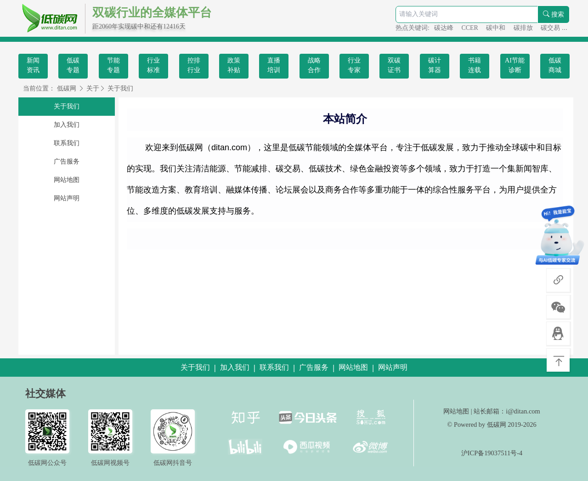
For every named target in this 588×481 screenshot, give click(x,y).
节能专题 (113, 65)
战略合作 (314, 65)
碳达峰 (444, 27)
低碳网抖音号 (172, 462)
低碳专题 (73, 65)
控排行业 (193, 65)
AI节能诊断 (515, 65)
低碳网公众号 (47, 462)
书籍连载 (474, 65)
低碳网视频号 (110, 462)
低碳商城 (554, 65)
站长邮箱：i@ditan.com (507, 411)
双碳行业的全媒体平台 (152, 12)
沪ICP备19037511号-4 (491, 453)
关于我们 (120, 88)
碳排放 (524, 27)
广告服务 (66, 161)
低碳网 (66, 88)
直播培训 (273, 65)
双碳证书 (394, 65)
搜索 (553, 14)
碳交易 (551, 27)
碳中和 (496, 27)
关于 (92, 88)
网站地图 (66, 179)
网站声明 (66, 198)
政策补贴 (233, 65)
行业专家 (354, 65)
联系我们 (66, 143)
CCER (470, 27)
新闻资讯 (33, 65)
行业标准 (153, 65)
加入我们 (66, 124)
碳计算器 (434, 65)
